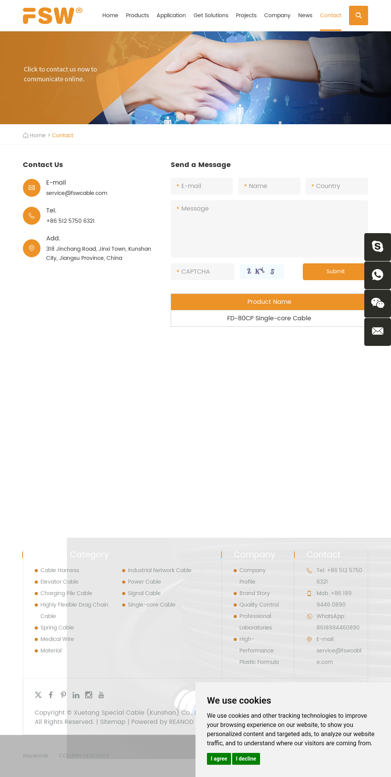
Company (277, 15)
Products (137, 15)
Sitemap (113, 722)
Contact (330, 15)
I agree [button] (219, 759)
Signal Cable (144, 593)
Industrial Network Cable (160, 570)
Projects (246, 15)
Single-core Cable (152, 604)
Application (171, 15)
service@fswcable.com (76, 193)
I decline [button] (246, 759)
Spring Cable (57, 627)
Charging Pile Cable (66, 593)
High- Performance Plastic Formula (259, 651)
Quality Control (259, 604)
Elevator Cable (59, 581)
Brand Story (254, 593)
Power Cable (144, 581)
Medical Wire (57, 639)
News (305, 15)
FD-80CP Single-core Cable (269, 318)
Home (110, 15)
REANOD (181, 722)
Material (50, 650)
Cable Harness (59, 570)
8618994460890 (338, 627)
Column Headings (84, 755)
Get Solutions (211, 15)
